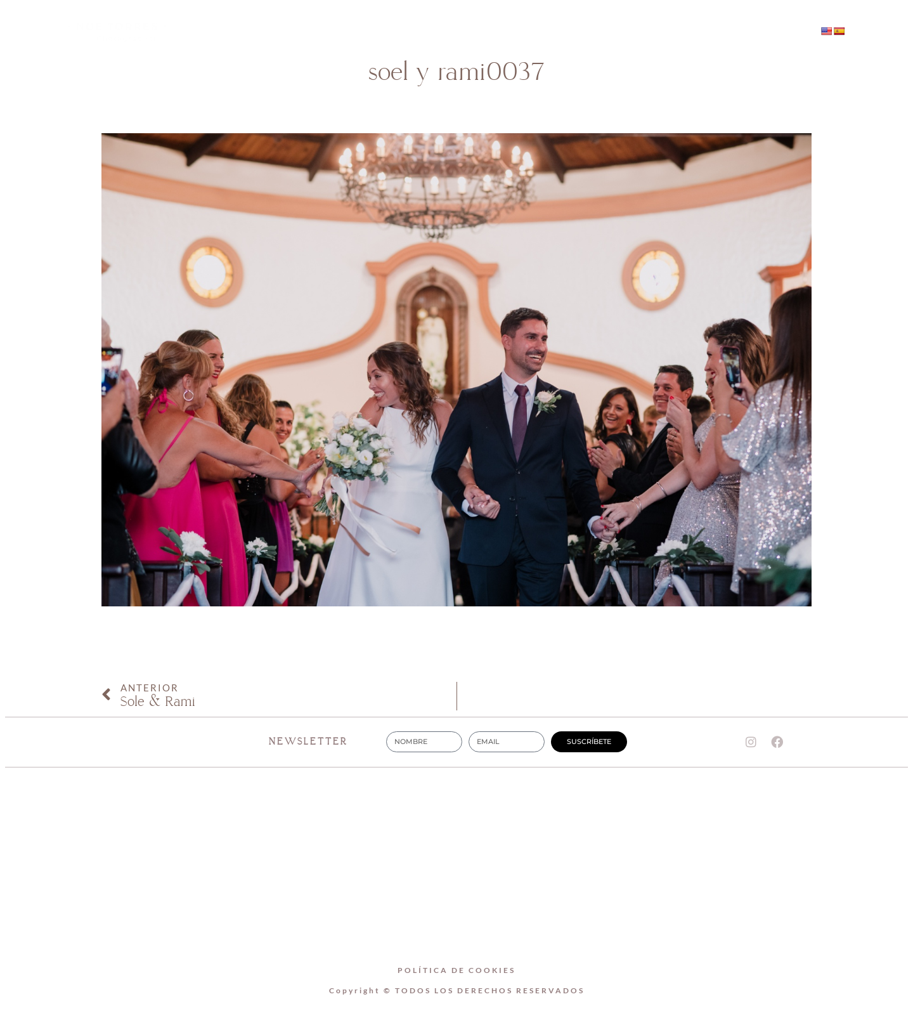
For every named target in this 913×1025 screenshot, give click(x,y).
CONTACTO (571, 32)
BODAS (488, 32)
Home (330, 32)
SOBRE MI (408, 32)
